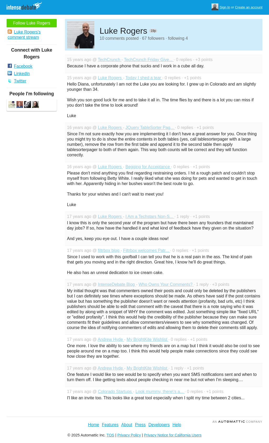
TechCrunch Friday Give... (149, 59)
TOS (110, 435)
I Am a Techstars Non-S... (150, 216)
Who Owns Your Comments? (166, 284)
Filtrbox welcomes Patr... (146, 250)
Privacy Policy (129, 435)
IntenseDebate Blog (117, 284)
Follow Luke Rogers (31, 23)
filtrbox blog (109, 250)
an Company (237, 421)
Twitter (17, 80)
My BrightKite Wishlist (147, 339)
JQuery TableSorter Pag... (150, 127)
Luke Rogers (110, 78)
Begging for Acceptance (148, 167)
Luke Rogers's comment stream (24, 34)
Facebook (20, 66)
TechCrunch (109, 59)
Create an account (248, 7)
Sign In (225, 7)
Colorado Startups (115, 391)
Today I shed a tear (143, 78)
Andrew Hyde (111, 339)
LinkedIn (19, 73)
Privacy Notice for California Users (172, 435)
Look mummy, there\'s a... (160, 391)
